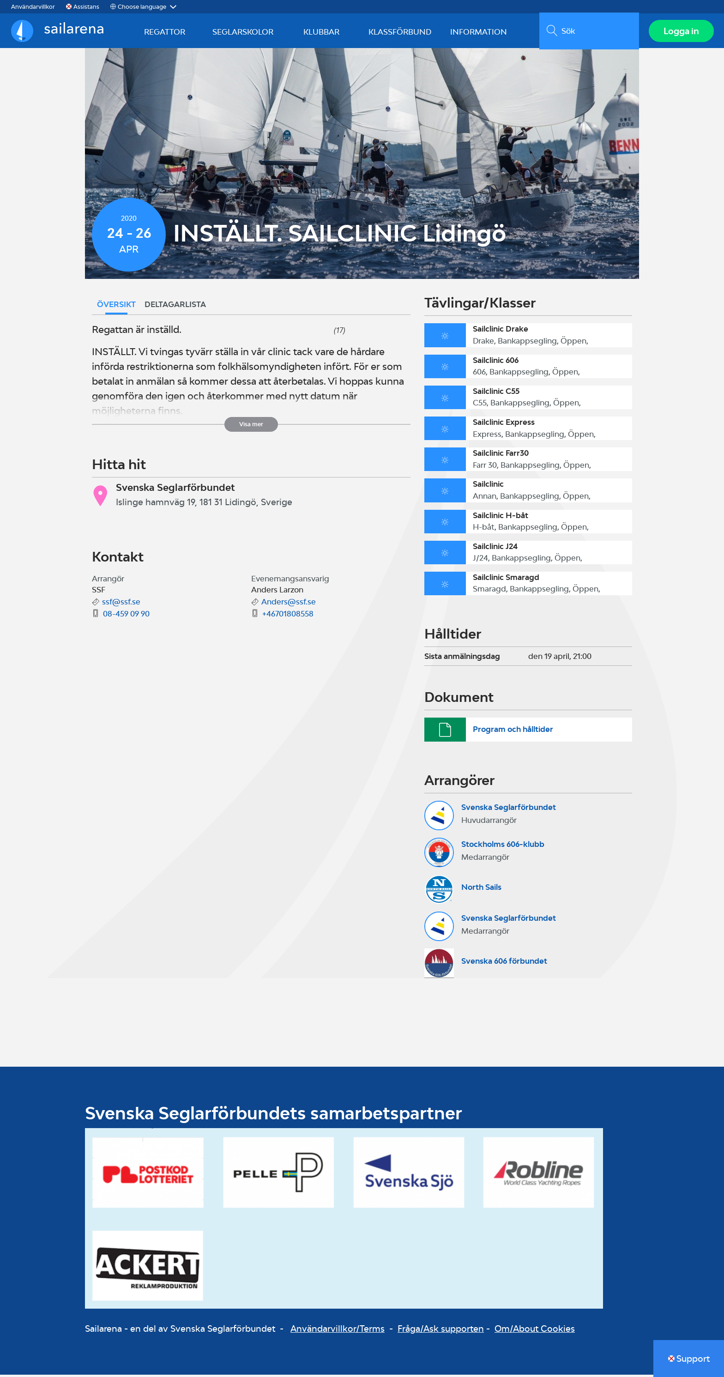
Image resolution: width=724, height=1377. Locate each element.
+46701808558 (288, 616)
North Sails (481, 889)
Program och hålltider (513, 731)
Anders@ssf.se (288, 604)
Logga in (680, 32)
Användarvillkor (33, 6)
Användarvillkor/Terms (337, 1331)
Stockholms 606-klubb (502, 846)
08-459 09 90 (126, 616)
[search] (588, 31)
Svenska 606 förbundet (504, 963)
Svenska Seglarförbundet (508, 809)
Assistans (86, 6)
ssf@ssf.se (121, 604)
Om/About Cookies (535, 1331)
